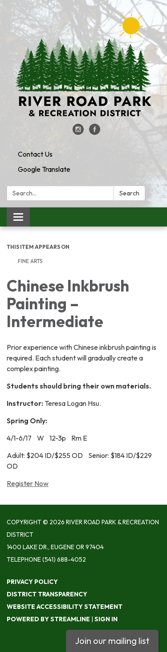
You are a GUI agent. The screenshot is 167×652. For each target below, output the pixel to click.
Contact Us (35, 154)
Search (129, 193)
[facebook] (94, 132)
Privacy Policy (32, 582)
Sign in (106, 619)
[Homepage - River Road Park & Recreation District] (83, 66)
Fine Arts (30, 261)
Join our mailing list (112, 640)
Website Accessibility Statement (64, 607)
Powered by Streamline (48, 619)
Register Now (28, 483)
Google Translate (44, 169)
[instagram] (78, 132)
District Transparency (47, 594)
